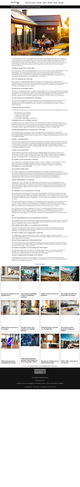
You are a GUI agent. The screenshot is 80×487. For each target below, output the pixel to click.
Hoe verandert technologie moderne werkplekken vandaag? (29, 295)
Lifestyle (38, 2)
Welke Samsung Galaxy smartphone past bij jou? (8, 361)
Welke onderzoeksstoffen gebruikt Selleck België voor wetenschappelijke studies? (29, 360)
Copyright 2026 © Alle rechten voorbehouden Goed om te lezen (40, 420)
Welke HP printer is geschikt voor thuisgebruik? (49, 328)
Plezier (55, 2)
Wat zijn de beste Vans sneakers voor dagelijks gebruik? (28, 329)
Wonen (45, 2)
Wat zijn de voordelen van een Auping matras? (10, 294)
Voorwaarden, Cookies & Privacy (40, 411)
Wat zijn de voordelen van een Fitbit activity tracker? (50, 394)
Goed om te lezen (30, 2)
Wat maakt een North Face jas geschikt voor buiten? (69, 294)
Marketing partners (40, 414)
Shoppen (61, 2)
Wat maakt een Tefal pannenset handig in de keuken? (68, 329)
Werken (50, 2)
